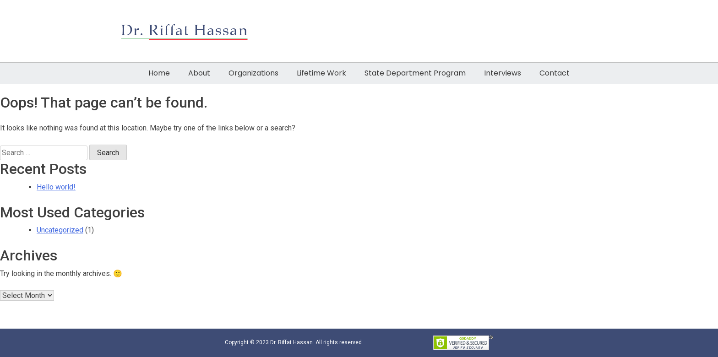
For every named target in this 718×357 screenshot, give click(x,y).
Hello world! (56, 187)
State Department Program (415, 73)
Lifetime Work (321, 73)
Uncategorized (60, 230)
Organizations (253, 73)
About (199, 73)
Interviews (502, 73)
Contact (554, 73)
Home (159, 73)
